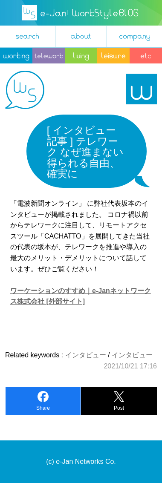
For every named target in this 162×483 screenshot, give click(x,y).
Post (119, 408)
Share (43, 408)
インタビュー (85, 355)
